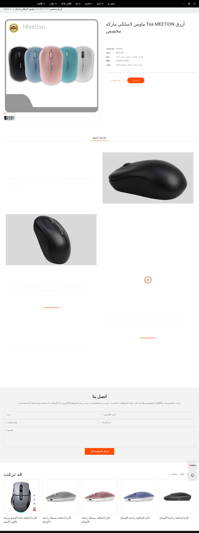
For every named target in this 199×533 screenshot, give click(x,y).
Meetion (8, 9)
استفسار (135, 80)
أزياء (182, 474)
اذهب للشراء (115, 80)
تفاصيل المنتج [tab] (99, 137)
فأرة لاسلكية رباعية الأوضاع (135, 517)
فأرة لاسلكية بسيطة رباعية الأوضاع (57, 519)
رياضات (174, 474)
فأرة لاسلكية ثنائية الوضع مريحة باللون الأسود (20, 519)
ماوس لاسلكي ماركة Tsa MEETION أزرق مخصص (38, 9)
